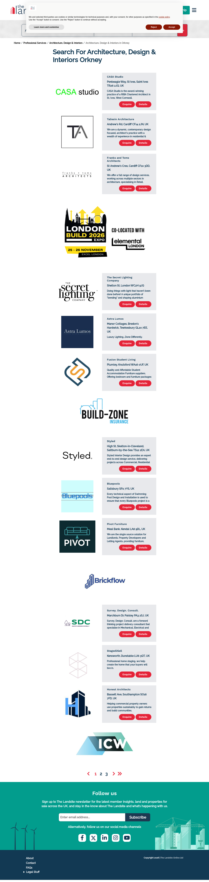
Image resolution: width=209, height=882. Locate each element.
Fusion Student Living (121, 361)
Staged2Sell (114, 652)
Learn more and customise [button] (46, 27)
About (30, 860)
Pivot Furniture (117, 525)
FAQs (29, 869)
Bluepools (113, 485)
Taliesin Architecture (120, 120)
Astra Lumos (115, 320)
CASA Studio (115, 78)
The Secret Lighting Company (119, 280)
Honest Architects (119, 691)
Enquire (124, 105)
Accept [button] (172, 27)
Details (142, 105)
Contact (31, 865)
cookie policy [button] (164, 17)
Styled (111, 442)
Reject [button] (154, 27)
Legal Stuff (33, 874)
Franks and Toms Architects (118, 161)
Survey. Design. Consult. (123, 612)
